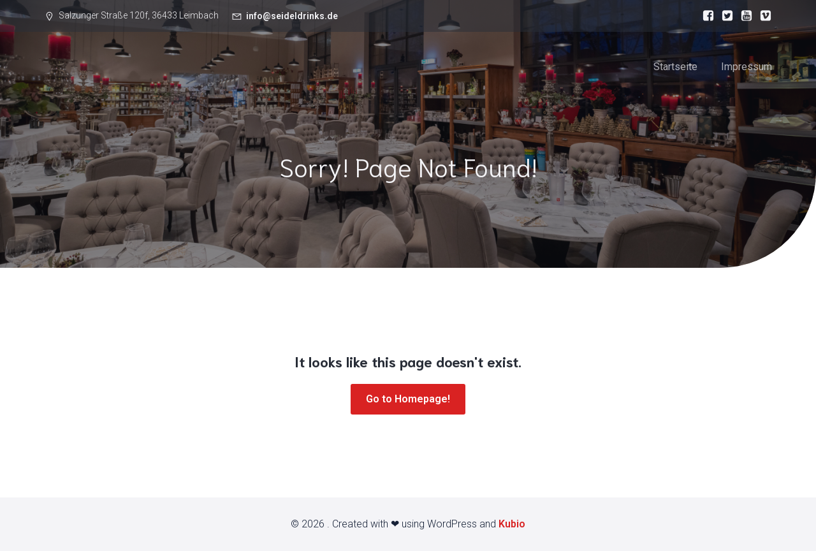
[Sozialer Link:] (705, 16)
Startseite (675, 67)
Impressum (746, 67)
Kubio (512, 524)
